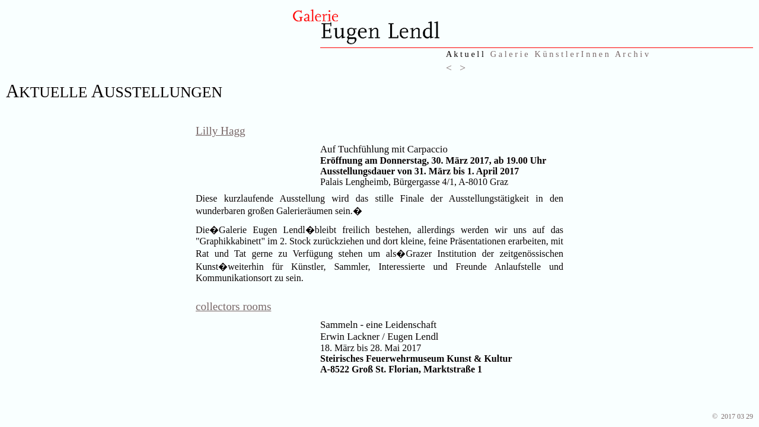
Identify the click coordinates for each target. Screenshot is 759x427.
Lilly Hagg (220, 131)
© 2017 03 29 (732, 416)
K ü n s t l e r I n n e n (572, 54)
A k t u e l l (465, 54)
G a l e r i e (509, 54)
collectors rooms (233, 306)
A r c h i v (632, 54)
